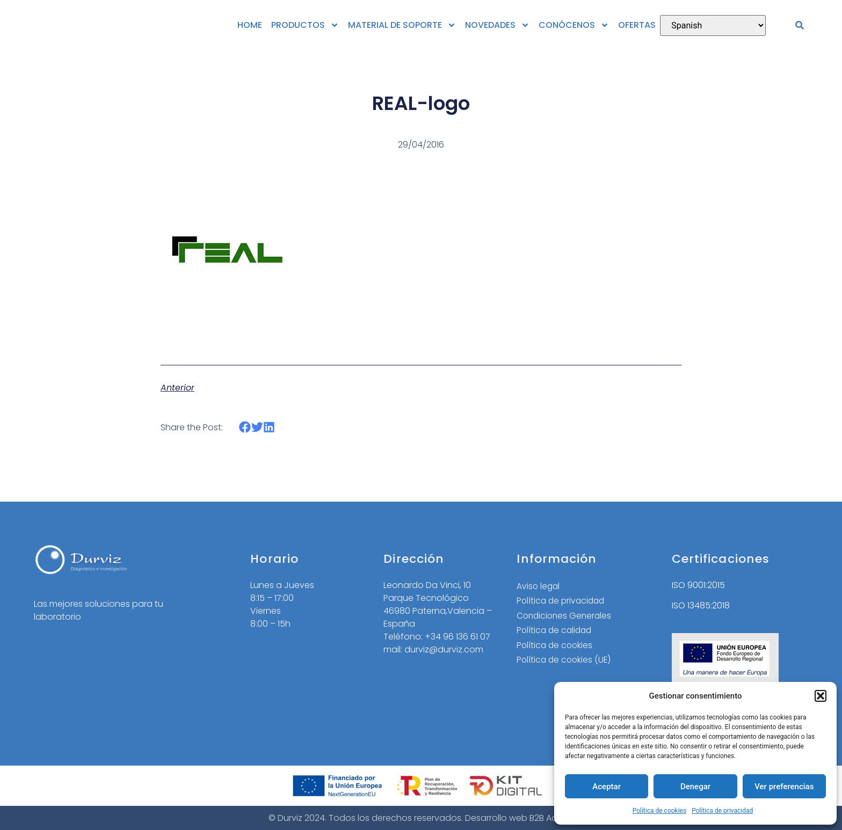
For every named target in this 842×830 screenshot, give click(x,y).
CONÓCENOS (574, 25)
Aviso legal (539, 586)
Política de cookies (660, 810)
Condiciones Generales (566, 616)
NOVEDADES (497, 25)
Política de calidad (556, 631)
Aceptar (606, 786)
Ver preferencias (784, 786)
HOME (249, 25)
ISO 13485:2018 (701, 605)
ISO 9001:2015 (698, 585)
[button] (820, 696)
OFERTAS (637, 25)
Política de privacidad (722, 810)
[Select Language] (713, 25)
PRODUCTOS (305, 25)
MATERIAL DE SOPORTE (402, 25)
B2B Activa (550, 818)
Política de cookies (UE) (565, 661)
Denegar (695, 786)
